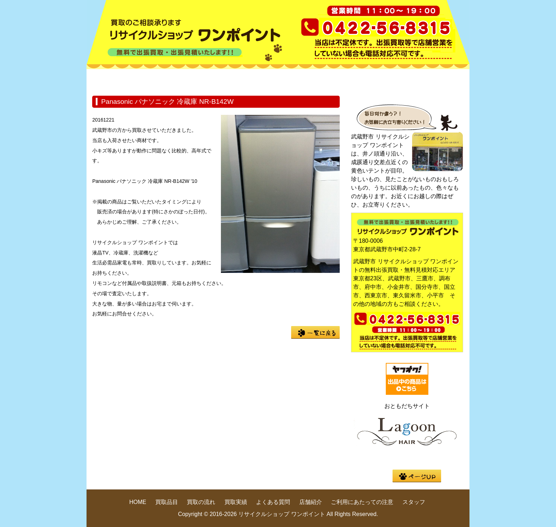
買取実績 (310, 79)
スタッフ (413, 502)
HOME (118, 79)
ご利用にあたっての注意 (362, 502)
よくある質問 (374, 79)
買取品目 (182, 79)
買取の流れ (246, 79)
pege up (417, 476)
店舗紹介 (437, 79)
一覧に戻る (315, 332)
